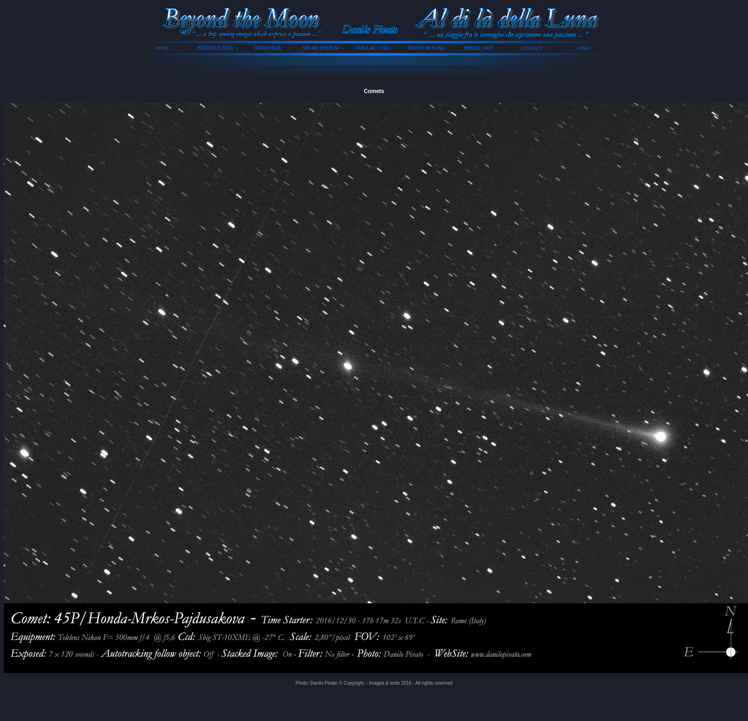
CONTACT (531, 48)
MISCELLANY (478, 48)
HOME (162, 48)
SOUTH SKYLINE (426, 48)
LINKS (584, 48)
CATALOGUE (267, 48)
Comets (374, 91)
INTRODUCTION (215, 48)
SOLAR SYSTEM (320, 48)
